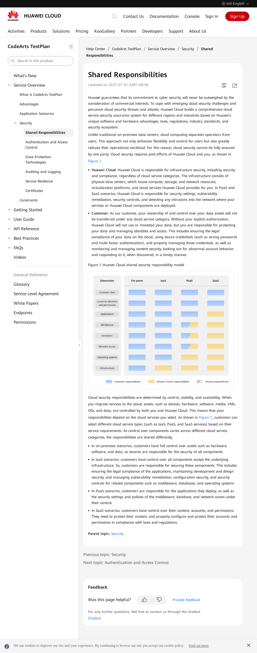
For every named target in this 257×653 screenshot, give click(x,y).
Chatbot (94, 618)
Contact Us (133, 16)
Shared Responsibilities (45, 133)
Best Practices (26, 238)
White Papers (26, 303)
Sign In (211, 16)
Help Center (95, 49)
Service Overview (29, 85)
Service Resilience (39, 181)
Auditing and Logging (43, 172)
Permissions (25, 322)
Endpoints (23, 312)
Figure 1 (94, 161)
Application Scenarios (37, 114)
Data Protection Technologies (38, 159)
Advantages (29, 104)
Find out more (199, 646)
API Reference (26, 228)
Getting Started (28, 209)
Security (26, 123)
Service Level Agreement (36, 293)
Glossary (22, 284)
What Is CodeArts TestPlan (41, 95)
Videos (20, 257)
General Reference (30, 274)
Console (192, 16)
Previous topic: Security (104, 554)
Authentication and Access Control (46, 145)
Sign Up (237, 16)
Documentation (164, 16)
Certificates (34, 191)
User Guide (24, 219)
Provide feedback (186, 600)
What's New (25, 75)
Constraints (29, 200)
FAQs (18, 247)
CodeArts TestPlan (126, 49)
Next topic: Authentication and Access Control (126, 562)
